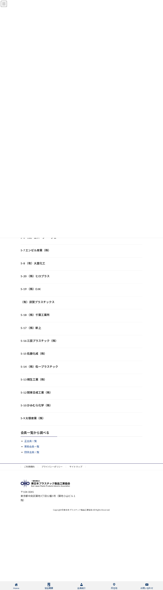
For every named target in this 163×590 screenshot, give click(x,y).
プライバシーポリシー (52, 466)
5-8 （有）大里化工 (33, 263)
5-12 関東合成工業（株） (36, 392)
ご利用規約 (29, 466)
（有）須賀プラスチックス (38, 302)
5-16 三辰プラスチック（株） (39, 340)
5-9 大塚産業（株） (33, 418)
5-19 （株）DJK (31, 289)
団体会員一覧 (31, 451)
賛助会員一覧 (31, 446)
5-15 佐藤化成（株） (34, 353)
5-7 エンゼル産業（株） (36, 250)
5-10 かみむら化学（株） (36, 405)
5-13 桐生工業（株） (34, 379)
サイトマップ (76, 466)
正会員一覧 (30, 441)
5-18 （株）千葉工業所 (35, 314)
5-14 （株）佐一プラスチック (39, 366)
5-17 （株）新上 (31, 327)
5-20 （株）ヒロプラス (35, 276)
